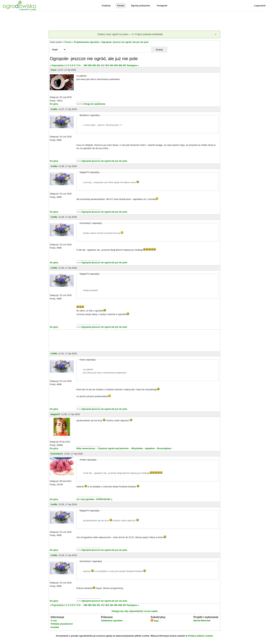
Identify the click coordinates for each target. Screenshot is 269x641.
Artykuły (106, 5)
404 (111, 65)
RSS (155, 621)
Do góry (54, 104)
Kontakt (55, 627)
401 (98, 65)
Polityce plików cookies (200, 635)
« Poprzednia (57, 65)
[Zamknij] (215, 34)
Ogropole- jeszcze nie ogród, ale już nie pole (125, 42)
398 (85, 65)
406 (120, 65)
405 (116, 65)
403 (107, 65)
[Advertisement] (134, 21)
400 (94, 65)
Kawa (53, 70)
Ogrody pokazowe (140, 5)
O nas (54, 620)
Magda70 (55, 414)
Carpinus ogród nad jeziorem (113, 448)
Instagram (162, 5)
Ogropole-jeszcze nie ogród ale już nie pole (104, 161)
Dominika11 (57, 453)
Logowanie (260, 5)
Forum (120, 5)
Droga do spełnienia (94, 104)
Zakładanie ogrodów (111, 620)
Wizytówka (137, 448)
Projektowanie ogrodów (86, 42)
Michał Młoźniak (201, 620)
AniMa (54, 109)
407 (124, 65)
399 (90, 65)
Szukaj (159, 49)
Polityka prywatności (62, 623)
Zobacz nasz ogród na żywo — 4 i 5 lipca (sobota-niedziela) (130, 34)
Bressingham (164, 448)
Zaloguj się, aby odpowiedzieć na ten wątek (134, 611)
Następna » (133, 65)
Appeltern (150, 448)
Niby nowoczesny (86, 448)
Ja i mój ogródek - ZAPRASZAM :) (94, 499)
